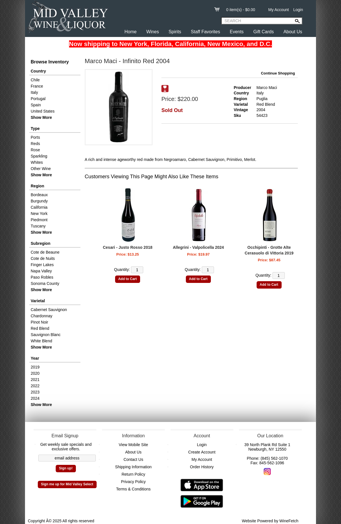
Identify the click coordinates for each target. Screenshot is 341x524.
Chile (35, 80)
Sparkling (39, 156)
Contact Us (133, 459)
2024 (35, 398)
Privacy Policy (133, 481)
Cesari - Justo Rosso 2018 (127, 247)
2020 (35, 373)
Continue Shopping (278, 73)
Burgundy (39, 201)
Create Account (201, 452)
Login (298, 9)
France (37, 86)
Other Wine (41, 168)
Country (38, 71)
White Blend (41, 341)
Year (35, 358)
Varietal (38, 301)
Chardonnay (41, 316)
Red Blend (40, 328)
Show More (41, 117)
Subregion (40, 243)
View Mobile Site (133, 444)
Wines (152, 31)
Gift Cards (263, 31)
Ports (35, 137)
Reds (35, 143)
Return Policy (133, 474)
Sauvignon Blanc (46, 334)
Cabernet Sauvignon (49, 309)
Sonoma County (45, 283)
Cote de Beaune (45, 252)
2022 (35, 386)
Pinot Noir (39, 322)
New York (39, 213)
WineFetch (288, 521)
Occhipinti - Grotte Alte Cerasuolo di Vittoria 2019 (269, 250)
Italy (34, 92)
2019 (35, 367)
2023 (35, 392)
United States (43, 111)
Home (130, 31)
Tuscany (38, 226)
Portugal (38, 98)
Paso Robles (42, 277)
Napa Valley (41, 271)
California (39, 207)
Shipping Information (133, 467)
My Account (278, 9)
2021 (35, 379)
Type (35, 128)
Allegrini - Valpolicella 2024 (198, 247)
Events (237, 31)
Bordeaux (39, 194)
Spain (36, 105)
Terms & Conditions (133, 489)
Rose (35, 150)
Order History (202, 467)
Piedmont (39, 220)
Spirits (175, 31)
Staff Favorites (205, 31)
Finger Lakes (42, 264)
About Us (292, 31)
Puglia (261, 98)
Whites (37, 162)
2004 (260, 109)
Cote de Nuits (43, 258)
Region (37, 186)
